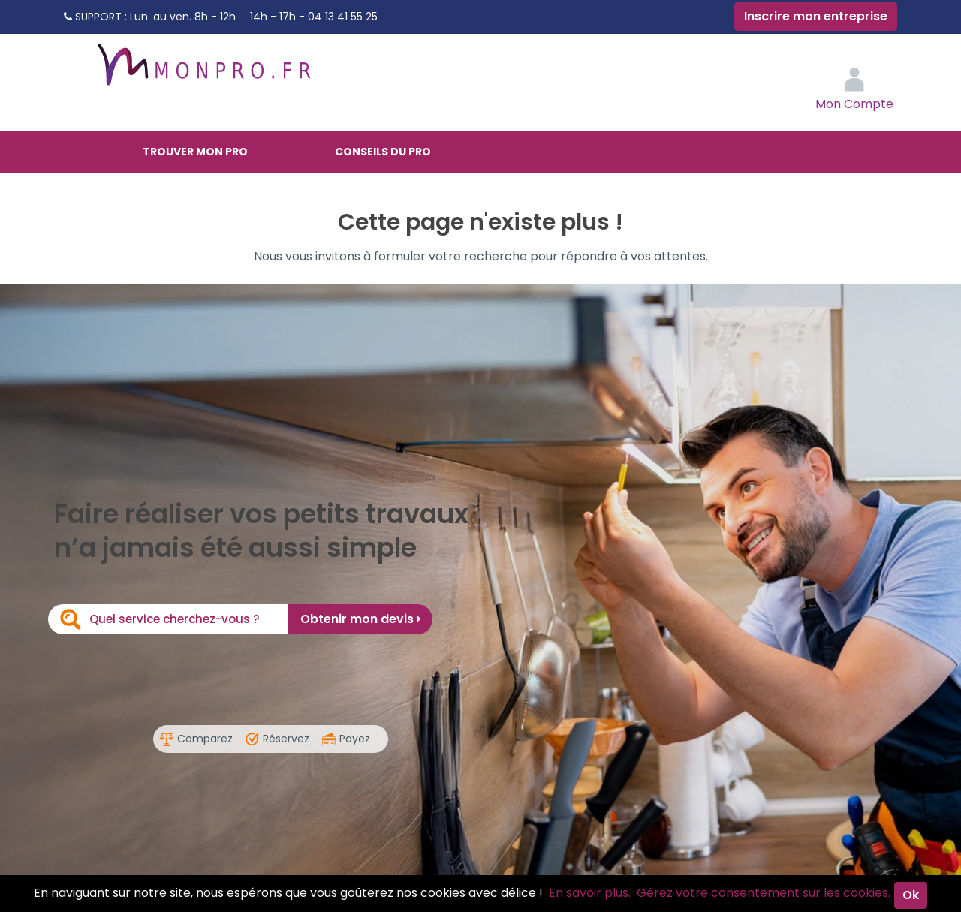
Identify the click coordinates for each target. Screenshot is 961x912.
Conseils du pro (383, 151)
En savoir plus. (590, 892)
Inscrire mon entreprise (815, 16)
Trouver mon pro (195, 151)
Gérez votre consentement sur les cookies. (763, 892)
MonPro (202, 71)
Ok (910, 895)
